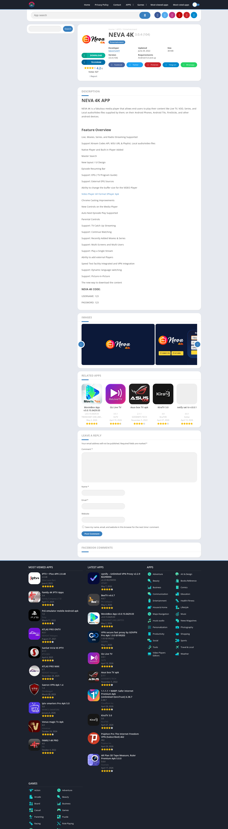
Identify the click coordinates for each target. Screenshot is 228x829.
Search (68, 29)
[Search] (90, 15)
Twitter (133, 65)
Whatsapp (188, 65)
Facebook (116, 65)
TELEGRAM (91, 62)
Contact (117, 4)
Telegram (170, 65)
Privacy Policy (101, 4)
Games (140, 4)
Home (87, 4)
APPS (128, 4)
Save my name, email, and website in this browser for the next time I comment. (122, 527)
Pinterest (152, 65)
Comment (87, 449)
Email (85, 500)
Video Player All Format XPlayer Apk (100, 193)
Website (85, 513)
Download (92, 55)
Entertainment (130, 29)
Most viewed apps (159, 4)
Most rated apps (181, 4)
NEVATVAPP (114, 50)
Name (85, 486)
